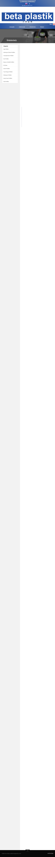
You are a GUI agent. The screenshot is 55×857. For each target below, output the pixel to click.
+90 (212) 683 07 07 (28, 5)
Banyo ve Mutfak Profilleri (8, 62)
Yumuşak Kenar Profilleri (8, 55)
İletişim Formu (24, 1)
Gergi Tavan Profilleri (7, 78)
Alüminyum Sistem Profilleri (9, 52)
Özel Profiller (6, 81)
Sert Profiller (6, 58)
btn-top (27, 851)
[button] (26, 3)
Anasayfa (12, 27)
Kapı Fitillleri (6, 49)
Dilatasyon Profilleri (7, 75)
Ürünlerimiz (33, 27)
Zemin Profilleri (6, 68)
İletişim (42, 27)
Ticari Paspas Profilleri (8, 71)
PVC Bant (5, 65)
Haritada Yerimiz (31, 1)
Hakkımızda (22, 27)
